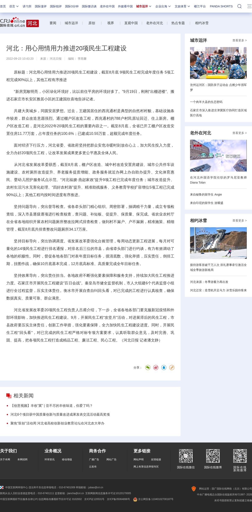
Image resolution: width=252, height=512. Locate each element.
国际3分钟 (72, 6)
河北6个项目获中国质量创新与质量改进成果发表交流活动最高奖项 (60, 414)
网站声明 (139, 459)
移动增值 (67, 459)
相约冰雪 (202, 23)
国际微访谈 (89, 6)
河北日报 (56, 58)
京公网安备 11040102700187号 (153, 499)
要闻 (53, 23)
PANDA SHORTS (221, 6)
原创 (92, 23)
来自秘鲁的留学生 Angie (206, 194)
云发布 (93, 466)
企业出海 (163, 6)
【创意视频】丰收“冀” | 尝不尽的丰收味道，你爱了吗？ (51, 405)
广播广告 (94, 459)
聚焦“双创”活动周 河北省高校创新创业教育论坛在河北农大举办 (57, 423)
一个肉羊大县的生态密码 (206, 102)
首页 (3, 6)
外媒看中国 (125, 6)
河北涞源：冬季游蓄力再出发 (209, 282)
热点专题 (178, 23)
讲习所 (27, 6)
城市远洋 (144, 6)
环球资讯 (50, 459)
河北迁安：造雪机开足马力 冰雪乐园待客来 (218, 290)
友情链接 (156, 459)
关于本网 (5, 459)
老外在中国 (107, 6)
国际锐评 (56, 6)
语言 (14, 6)
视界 (110, 23)
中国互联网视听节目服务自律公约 (19, 499)
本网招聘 (22, 459)
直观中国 (131, 23)
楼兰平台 (200, 6)
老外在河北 (154, 23)
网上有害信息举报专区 (146, 466)
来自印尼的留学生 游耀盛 (206, 203)
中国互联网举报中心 (14, 487)
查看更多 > (239, 40)
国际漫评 (41, 6)
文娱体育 (183, 6)
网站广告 (111, 459)
